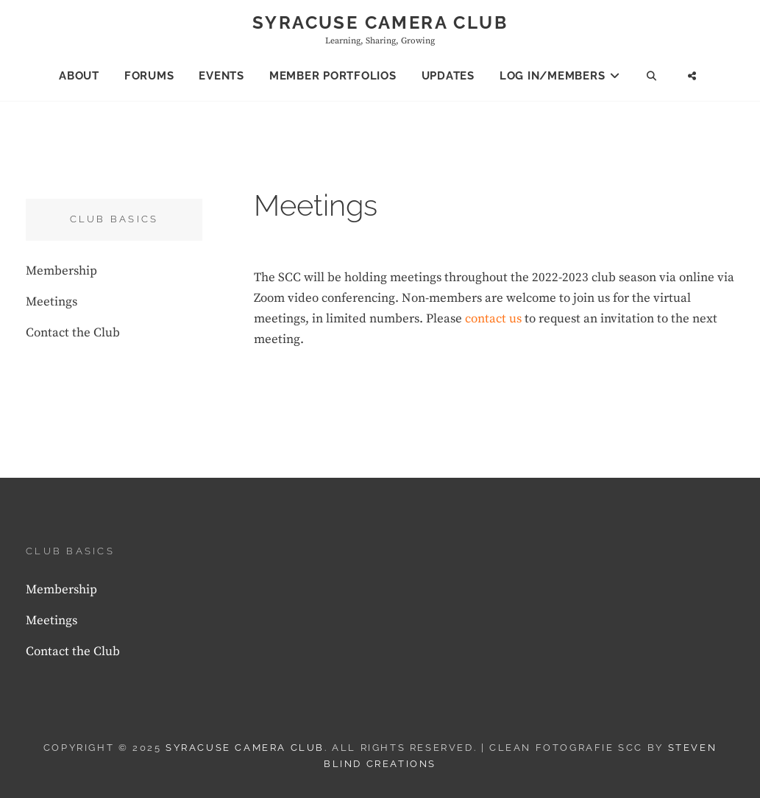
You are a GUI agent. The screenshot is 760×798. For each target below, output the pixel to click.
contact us (493, 319)
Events (221, 75)
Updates (448, 75)
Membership (61, 271)
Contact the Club (73, 333)
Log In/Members (552, 75)
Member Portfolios (333, 75)
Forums (149, 75)
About (79, 75)
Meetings (51, 302)
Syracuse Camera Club (380, 22)
